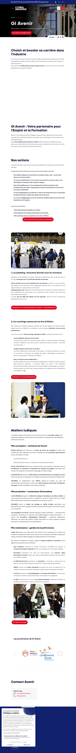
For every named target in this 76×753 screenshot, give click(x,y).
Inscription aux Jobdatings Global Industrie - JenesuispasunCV (34, 307)
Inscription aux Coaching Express (23, 377)
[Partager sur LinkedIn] (62, 37)
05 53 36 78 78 (21, 696)
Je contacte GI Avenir (23, 693)
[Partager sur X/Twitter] (60, 37)
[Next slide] (60, 653)
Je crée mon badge (20, 622)
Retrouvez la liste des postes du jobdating (38, 219)
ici (24, 370)
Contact (15, 747)
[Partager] (58, 37)
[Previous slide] (16, 653)
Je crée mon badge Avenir (21, 33)
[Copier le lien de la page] (56, 37)
